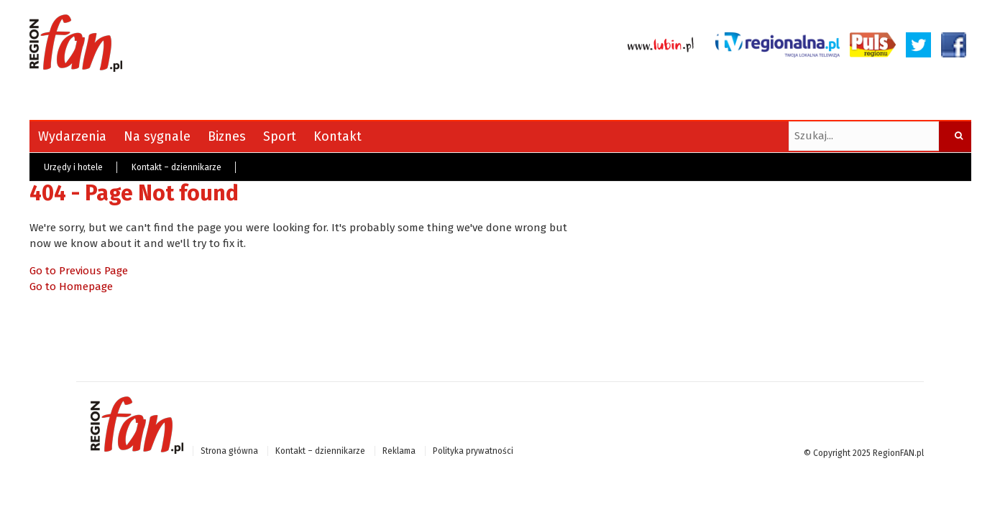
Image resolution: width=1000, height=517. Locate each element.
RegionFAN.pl (898, 453)
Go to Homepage (71, 286)
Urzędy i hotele (73, 167)
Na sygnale (157, 136)
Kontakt (337, 136)
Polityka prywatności (473, 451)
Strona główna (229, 451)
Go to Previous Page (78, 270)
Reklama (399, 451)
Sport (279, 136)
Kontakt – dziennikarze (176, 167)
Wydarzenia (72, 136)
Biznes (227, 136)
